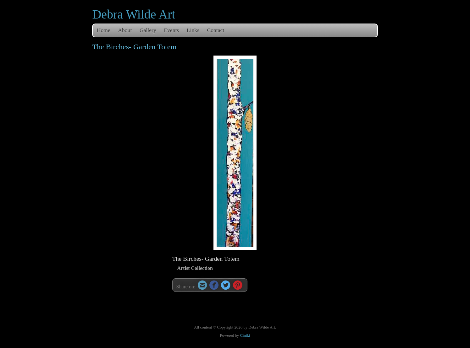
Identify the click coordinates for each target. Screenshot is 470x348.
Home (103, 30)
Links (193, 30)
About (125, 30)
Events (171, 30)
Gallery (148, 30)
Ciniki (245, 335)
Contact (215, 30)
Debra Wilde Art (133, 14)
